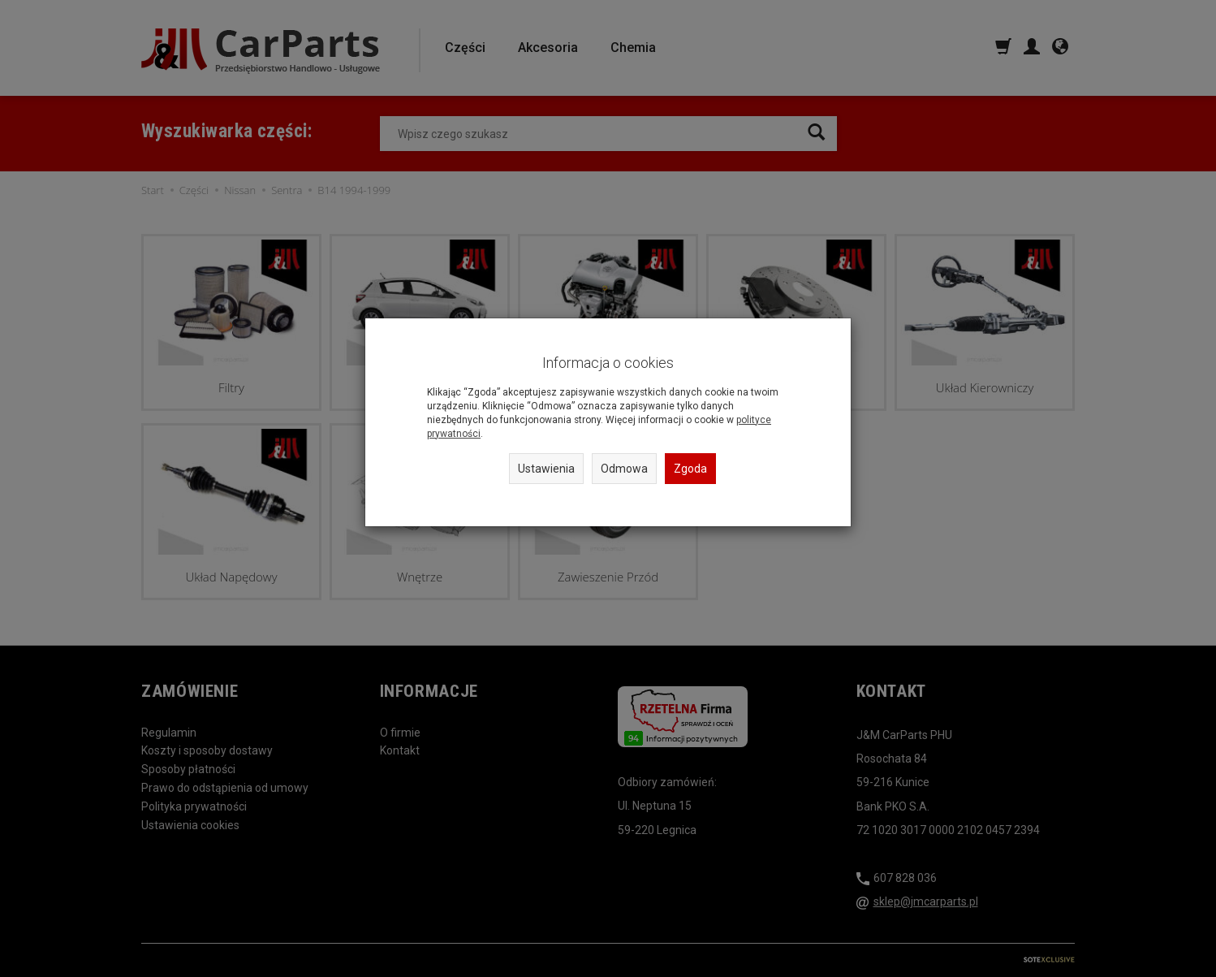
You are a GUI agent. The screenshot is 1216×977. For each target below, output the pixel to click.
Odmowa (624, 468)
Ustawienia (546, 468)
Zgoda (690, 468)
